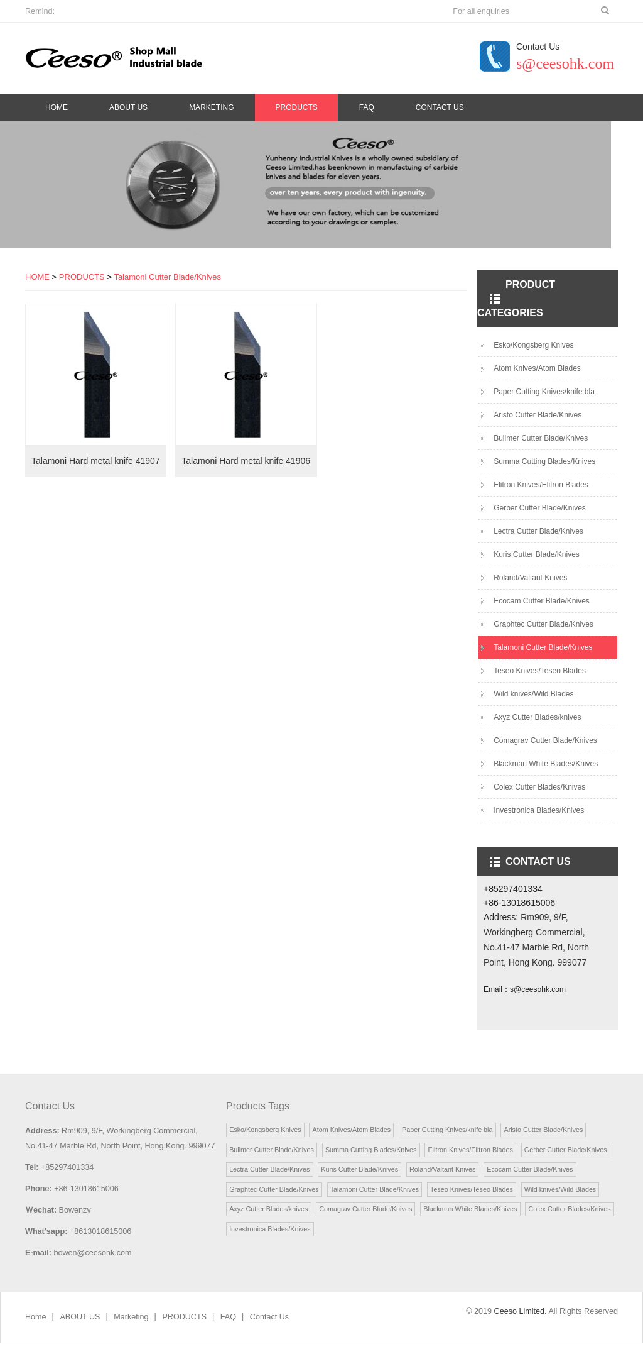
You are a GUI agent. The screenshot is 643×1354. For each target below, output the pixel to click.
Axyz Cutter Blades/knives (537, 724)
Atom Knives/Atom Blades (537, 375)
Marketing (211, 107)
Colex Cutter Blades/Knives (539, 794)
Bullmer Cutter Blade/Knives (541, 445)
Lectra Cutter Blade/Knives (538, 538)
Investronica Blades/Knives (539, 817)
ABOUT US (128, 107)
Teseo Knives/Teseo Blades (540, 677)
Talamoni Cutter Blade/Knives (167, 284)
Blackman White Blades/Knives (546, 770)
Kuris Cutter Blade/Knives (537, 561)
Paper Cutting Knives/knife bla (544, 398)
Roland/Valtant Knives (530, 584)
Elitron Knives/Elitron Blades (541, 491)
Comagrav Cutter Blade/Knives (545, 747)
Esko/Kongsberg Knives (533, 352)
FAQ (366, 107)
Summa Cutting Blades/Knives (544, 468)
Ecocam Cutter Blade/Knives (542, 607)
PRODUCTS (296, 107)
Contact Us (440, 107)
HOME (37, 284)
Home (56, 107)
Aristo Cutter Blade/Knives (537, 421)
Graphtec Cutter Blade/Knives (543, 631)
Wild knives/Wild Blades (533, 700)
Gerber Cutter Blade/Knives (540, 514)
